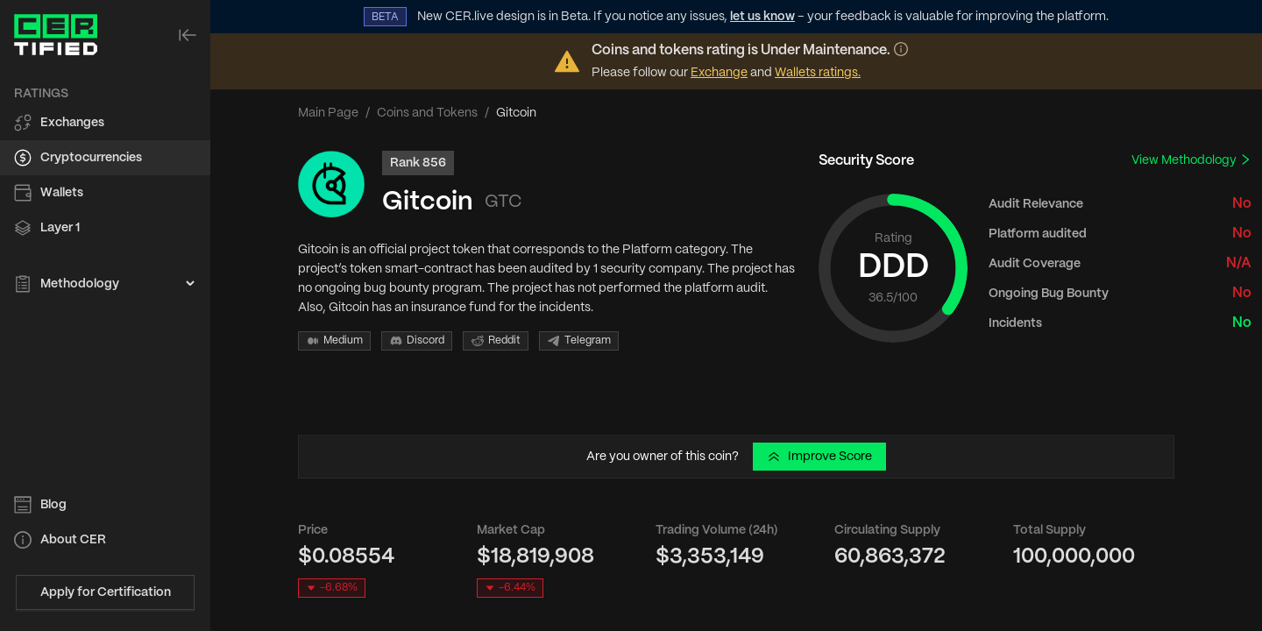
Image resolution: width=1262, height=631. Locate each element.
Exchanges (72, 123)
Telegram (579, 341)
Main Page (328, 113)
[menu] (105, 189)
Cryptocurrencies (91, 158)
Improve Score (819, 457)
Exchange (719, 73)
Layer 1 (60, 228)
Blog (53, 505)
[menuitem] (105, 122)
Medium (334, 341)
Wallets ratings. (818, 73)
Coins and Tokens (427, 113)
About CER (73, 540)
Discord (416, 341)
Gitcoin (427, 202)
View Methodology (1191, 160)
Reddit (496, 341)
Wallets (61, 193)
